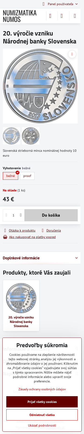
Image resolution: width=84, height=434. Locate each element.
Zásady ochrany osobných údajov (42, 389)
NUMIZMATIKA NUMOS (20, 15)
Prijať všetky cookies (42, 402)
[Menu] (74, 16)
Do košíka (51, 215)
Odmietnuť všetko (42, 415)
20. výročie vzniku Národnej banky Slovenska (21, 321)
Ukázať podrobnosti (42, 425)
